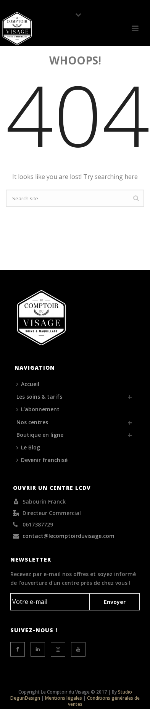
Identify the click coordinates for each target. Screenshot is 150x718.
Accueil (27, 384)
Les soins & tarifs (39, 396)
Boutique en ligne (39, 434)
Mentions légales (63, 698)
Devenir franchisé (42, 460)
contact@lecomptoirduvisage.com (69, 536)
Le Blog (28, 447)
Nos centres (32, 422)
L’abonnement (38, 409)
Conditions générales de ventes (104, 701)
